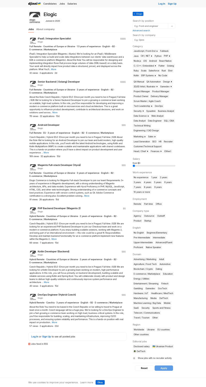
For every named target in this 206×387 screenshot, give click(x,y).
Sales (152, 136)
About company (45, 29)
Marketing (140, 136)
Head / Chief (141, 151)
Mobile (167, 303)
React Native (165, 61)
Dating (159, 269)
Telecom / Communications (147, 312)
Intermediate (159, 237)
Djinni (34, 4)
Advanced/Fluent (164, 242)
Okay (100, 382)
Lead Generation (142, 141)
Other (155, 317)
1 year (154, 177)
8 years (147, 187)
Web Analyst (157, 116)
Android (153, 61)
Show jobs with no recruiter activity (155, 358)
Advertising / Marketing (145, 259)
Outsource (149, 216)
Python (158, 56)
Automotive (165, 264)
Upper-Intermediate (143, 242)
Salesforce (154, 70)
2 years (163, 177)
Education (168, 274)
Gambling (138, 288)
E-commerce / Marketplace (147, 274)
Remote (137, 204)
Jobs (62, 3)
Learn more (86, 382)
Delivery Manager (159, 96)
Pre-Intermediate (142, 237)
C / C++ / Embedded (145, 65)
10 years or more (142, 192)
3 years (137, 182)
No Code (162, 75)
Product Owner (141, 96)
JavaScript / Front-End (146, 51)
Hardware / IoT (141, 293)
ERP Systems (148, 75)
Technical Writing (142, 125)
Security (139, 111)
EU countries (164, 329)
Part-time (148, 204)
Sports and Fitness (162, 308)
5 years (157, 182)
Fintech (164, 283)
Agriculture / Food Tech (145, 264)
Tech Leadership (143, 106)
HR (160, 141)
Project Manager (142, 91)
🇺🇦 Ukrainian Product (163, 346)
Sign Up (172, 3)
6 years (168, 182)
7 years (137, 187)
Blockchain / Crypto (143, 269)
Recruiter (168, 141)
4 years (147, 182)
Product (137, 220)
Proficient (138, 247)
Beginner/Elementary (157, 232)
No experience (141, 177)
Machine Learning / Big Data (147, 303)
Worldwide (139, 329)
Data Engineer (155, 120)
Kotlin (136, 75)
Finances (156, 151)
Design (167, 81)
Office (159, 204)
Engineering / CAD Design (146, 130)
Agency (137, 216)
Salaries (72, 3)
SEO (154, 141)
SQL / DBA (169, 120)
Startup (147, 220)
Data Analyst (140, 120)
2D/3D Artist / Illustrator (146, 86)
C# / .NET (146, 56)
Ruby (136, 70)
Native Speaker (153, 247)
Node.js (137, 61)
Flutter (162, 65)
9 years (158, 187)
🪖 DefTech (139, 351)
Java (136, 56)
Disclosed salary (142, 346)
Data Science (141, 116)
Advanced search (141, 30)
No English (139, 232)
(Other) (167, 151)
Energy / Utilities (141, 278)
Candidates (50, 3)
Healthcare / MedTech (162, 293)
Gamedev (166, 86)
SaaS (136, 308)
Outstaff (161, 216)
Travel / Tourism (141, 317)
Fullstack (164, 51)
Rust (164, 70)
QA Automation (154, 81)
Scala (143, 70)
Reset (144, 368)
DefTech (163, 298)
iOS (145, 61)
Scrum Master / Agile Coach (147, 101)
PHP (167, 56)
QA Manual (139, 81)
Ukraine (151, 329)
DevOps (159, 106)
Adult (161, 259)
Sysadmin (151, 111)
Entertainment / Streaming (146, 283)
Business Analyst (166, 111)
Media (153, 298)
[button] (53, 69)
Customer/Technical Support (148, 146)
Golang (170, 65)
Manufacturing (141, 298)
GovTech (162, 288)
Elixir (170, 70)
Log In (161, 3)
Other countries (141, 334)
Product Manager (160, 91)
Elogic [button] (139, 14)
